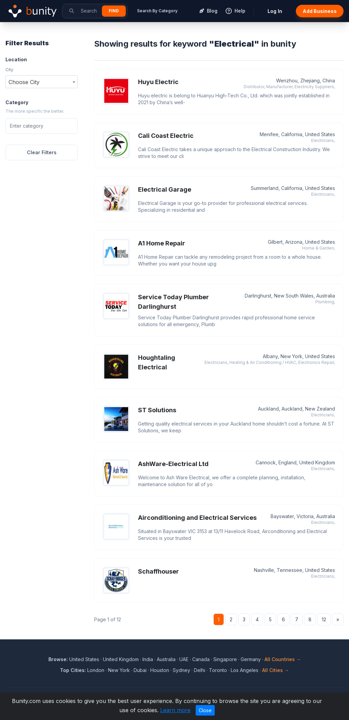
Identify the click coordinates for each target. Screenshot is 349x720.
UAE (183, 659)
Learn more (175, 710)
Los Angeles (244, 670)
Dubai (140, 670)
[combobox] (41, 81)
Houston (159, 670)
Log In (275, 11)
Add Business (320, 11)
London (95, 670)
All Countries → (282, 659)
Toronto (218, 670)
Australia (166, 659)
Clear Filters (42, 152)
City (9, 69)
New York (119, 670)
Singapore (225, 659)
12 (324, 619)
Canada (201, 659)
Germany (251, 659)
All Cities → (275, 670)
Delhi (199, 670)
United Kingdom (121, 659)
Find (114, 10)
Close (205, 710)
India (147, 659)
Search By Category (157, 10)
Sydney (181, 670)
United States (84, 659)
